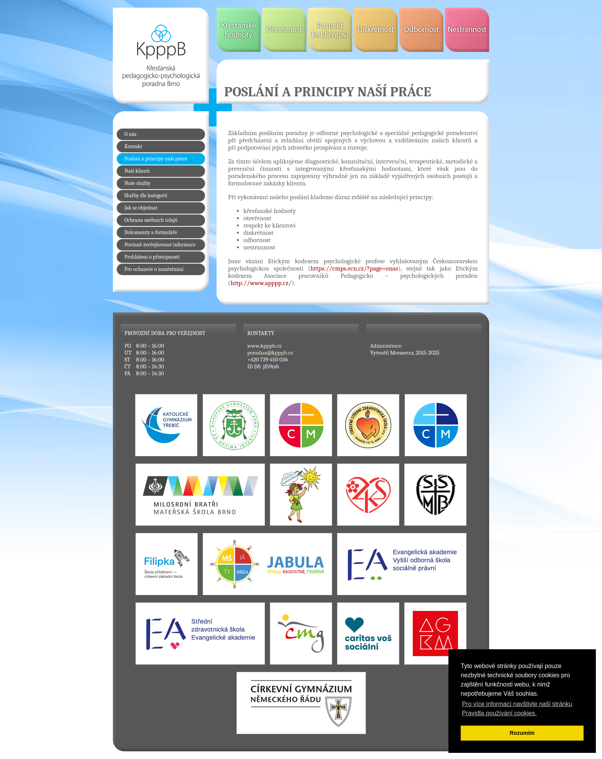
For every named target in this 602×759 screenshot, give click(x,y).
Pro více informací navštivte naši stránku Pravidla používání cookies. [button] (517, 708)
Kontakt (133, 146)
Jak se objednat (140, 208)
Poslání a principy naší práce (155, 158)
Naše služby (137, 183)
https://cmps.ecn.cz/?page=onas (354, 268)
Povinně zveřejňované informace (159, 244)
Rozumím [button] (522, 733)
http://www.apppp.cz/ (261, 283)
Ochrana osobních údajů (151, 220)
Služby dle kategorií (145, 195)
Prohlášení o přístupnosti (152, 257)
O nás (130, 134)
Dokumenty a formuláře (150, 232)
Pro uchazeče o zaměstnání (154, 269)
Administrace (386, 345)
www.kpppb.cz (264, 345)
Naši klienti (137, 171)
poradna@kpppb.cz (270, 352)
